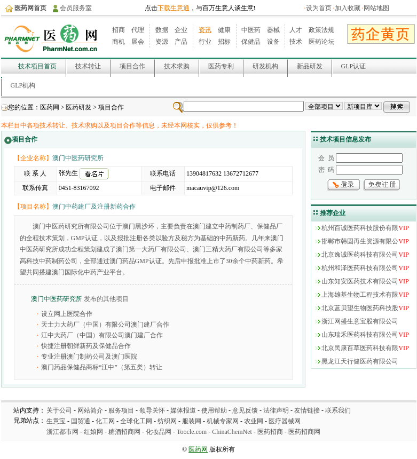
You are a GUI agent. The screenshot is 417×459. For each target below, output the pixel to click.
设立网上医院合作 (66, 314)
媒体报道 (183, 410)
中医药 (251, 30)
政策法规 (321, 30)
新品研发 (309, 66)
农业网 (253, 421)
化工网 (105, 421)
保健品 (251, 41)
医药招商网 (304, 432)
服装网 (191, 421)
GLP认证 (353, 66)
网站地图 (376, 8)
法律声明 (276, 410)
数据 (161, 30)
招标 (224, 41)
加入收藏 (347, 8)
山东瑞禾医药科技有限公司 (359, 334)
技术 (295, 41)
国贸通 (80, 421)
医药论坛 (321, 41)
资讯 (205, 30)
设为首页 (319, 8)
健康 (224, 30)
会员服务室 (76, 8)
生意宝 (56, 421)
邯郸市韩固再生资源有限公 (359, 241)
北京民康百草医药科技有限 (359, 348)
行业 (205, 41)
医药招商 (270, 432)
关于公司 (59, 410)
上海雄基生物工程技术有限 (359, 294)
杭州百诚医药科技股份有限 (359, 228)
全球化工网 (136, 421)
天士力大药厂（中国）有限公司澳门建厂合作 (105, 324)
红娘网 (93, 432)
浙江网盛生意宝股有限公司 (359, 321)
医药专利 (221, 66)
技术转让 (88, 66)
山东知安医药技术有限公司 (359, 281)
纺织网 (167, 421)
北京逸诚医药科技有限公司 (359, 254)
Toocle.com (192, 432)
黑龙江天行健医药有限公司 (359, 361)
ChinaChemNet (232, 432)
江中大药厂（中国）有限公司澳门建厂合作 (102, 335)
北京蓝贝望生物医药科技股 (359, 308)
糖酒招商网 (124, 432)
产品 (181, 41)
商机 (118, 41)
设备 (273, 41)
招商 (118, 30)
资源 (161, 41)
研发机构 (265, 66)
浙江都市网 (62, 432)
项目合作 (132, 66)
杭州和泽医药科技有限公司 (359, 268)
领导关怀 (152, 410)
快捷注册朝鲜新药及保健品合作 (86, 346)
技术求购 (177, 66)
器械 (273, 30)
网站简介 (90, 410)
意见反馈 (245, 410)
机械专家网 (223, 421)
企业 (181, 30)
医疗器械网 (285, 421)
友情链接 (307, 410)
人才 (295, 30)
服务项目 (121, 410)
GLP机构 (23, 85)
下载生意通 (174, 8)
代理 (137, 30)
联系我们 (338, 410)
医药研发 (78, 107)
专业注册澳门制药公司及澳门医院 (89, 356)
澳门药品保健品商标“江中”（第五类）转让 (101, 367)
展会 (137, 41)
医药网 (49, 107)
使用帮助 (214, 410)
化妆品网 (158, 432)
